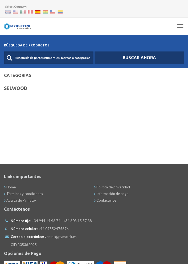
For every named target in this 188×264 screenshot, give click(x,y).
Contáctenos (105, 200)
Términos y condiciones (23, 194)
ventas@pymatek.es (60, 237)
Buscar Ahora (139, 57)
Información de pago (111, 194)
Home (10, 187)
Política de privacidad (112, 187)
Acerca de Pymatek (20, 200)
